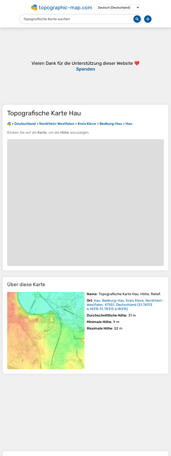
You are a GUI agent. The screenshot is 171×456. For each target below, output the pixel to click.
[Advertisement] (85, 412)
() (125, 304)
